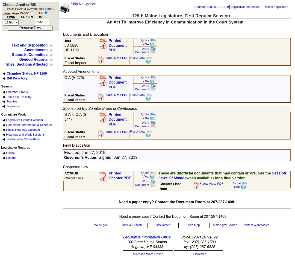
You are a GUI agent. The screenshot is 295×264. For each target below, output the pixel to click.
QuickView (145, 42)
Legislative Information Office (147, 237)
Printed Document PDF (118, 44)
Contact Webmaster (255, 225)
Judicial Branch (131, 225)
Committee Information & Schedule (29, 125)
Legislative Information (245, 7)
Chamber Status (17, 92)
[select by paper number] (31, 12)
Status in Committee (30, 55)
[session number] (11, 22)
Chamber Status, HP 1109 (212, 7)
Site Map (194, 225)
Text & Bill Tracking (18, 97)
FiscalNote (237, 185)
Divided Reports (33, 59)
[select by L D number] (45, 12)
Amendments (35, 50)
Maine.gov (101, 225)
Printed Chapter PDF (120, 175)
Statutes (11, 101)
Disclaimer (163, 225)
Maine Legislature (276, 7)
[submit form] (30, 28)
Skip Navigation (83, 4)
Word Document (142, 50)
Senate (11, 158)
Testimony (13, 106)
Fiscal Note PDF (116, 58)
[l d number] (42, 22)
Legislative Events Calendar (24, 120)
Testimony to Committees (23, 139)
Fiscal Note (137, 57)
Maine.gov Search (225, 225)
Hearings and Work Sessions (25, 134)
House (10, 153)
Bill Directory (17, 78)
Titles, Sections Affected (26, 64)
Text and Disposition (29, 45)
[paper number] (27, 22)
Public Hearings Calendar (23, 129)
